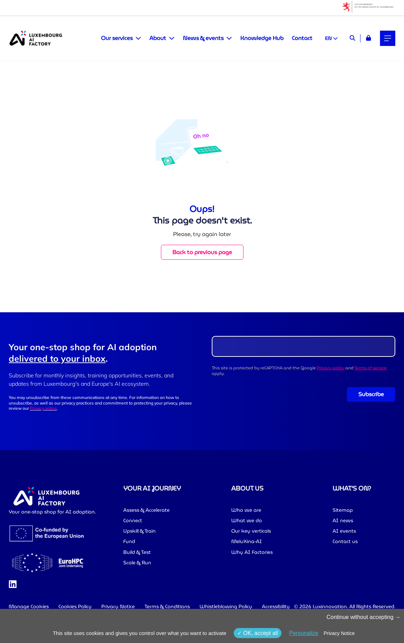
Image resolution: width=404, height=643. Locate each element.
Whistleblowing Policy (226, 606)
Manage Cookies (29, 606)
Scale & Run (137, 562)
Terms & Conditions (167, 606)
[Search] (352, 38)
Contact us (345, 541)
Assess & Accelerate (146, 510)
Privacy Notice (118, 606)
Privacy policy (330, 367)
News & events (203, 38)
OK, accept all (257, 633)
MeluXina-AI (246, 541)
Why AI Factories (252, 552)
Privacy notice (43, 408)
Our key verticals (251, 531)
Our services (117, 38)
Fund (129, 541)
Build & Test (137, 552)
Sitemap (343, 510)
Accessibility (276, 606)
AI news (343, 520)
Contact (302, 38)
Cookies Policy (75, 606)
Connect (132, 520)
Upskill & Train (139, 531)
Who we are (246, 510)
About (157, 38)
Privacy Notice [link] (339, 633)
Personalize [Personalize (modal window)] (303, 633)
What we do (246, 520)
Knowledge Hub (261, 38)
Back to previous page (202, 252)
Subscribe (371, 394)
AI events (344, 531)
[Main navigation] (387, 38)
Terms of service (370, 367)
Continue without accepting (363, 617)
